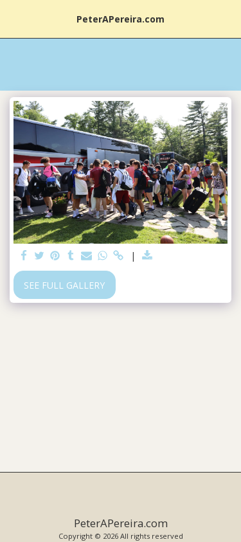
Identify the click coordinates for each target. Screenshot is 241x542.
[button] (14, 18)
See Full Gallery (64, 285)
